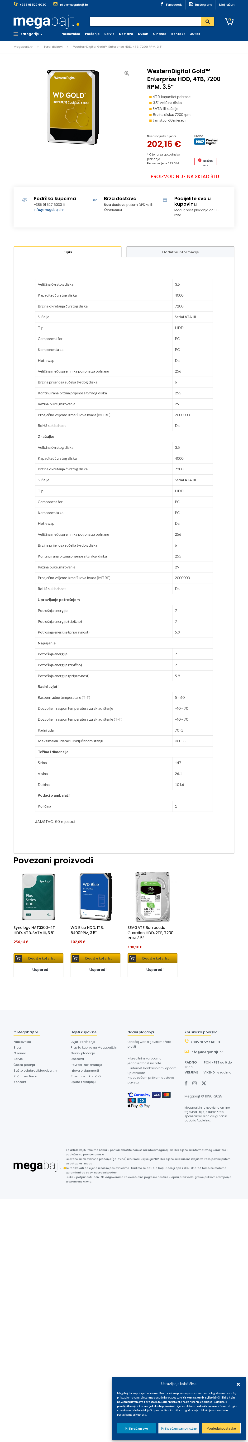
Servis (109, 34)
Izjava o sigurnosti (85, 1070)
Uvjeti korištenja (83, 1042)
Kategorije (26, 34)
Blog (17, 1047)
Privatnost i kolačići (86, 1076)
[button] (238, 1383)
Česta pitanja (24, 1065)
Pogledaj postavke (221, 1428)
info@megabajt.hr (49, 209)
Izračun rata (208, 162)
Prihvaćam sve (136, 1428)
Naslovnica (71, 34)
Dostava (126, 34)
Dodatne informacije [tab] (180, 252)
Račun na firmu (25, 1076)
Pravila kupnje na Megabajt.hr (94, 1047)
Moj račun (226, 4)
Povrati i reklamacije (86, 1065)
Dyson (143, 34)
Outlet (195, 34)
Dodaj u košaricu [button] (41, 958)
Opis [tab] (67, 252)
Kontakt (178, 34)
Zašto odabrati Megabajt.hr (35, 1070)
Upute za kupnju (83, 1082)
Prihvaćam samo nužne (179, 1428)
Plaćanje (92, 34)
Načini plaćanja (83, 1053)
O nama (160, 34)
